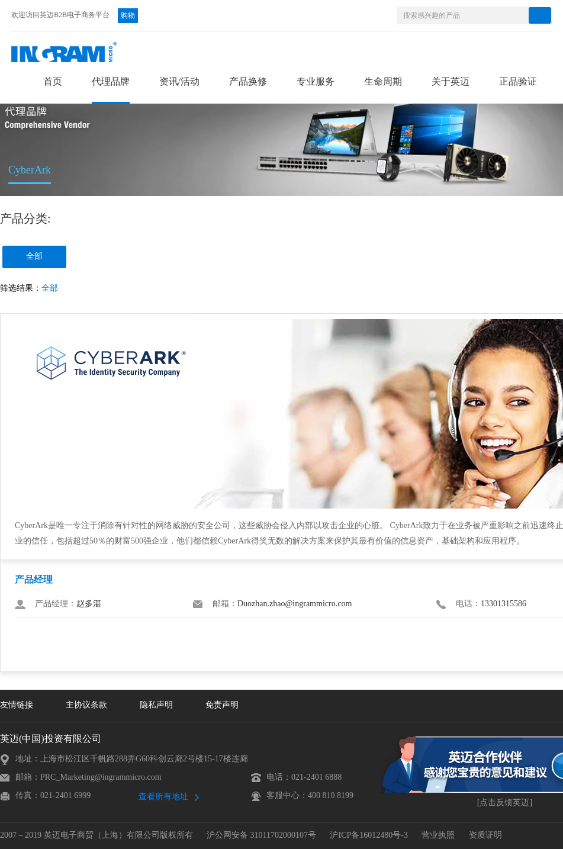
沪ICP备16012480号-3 (368, 835)
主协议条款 (86, 705)
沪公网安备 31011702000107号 (261, 835)
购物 (128, 16)
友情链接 (16, 705)
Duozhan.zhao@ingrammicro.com (294, 604)
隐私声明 (156, 705)
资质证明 (485, 835)
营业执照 (438, 835)
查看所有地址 (163, 797)
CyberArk (29, 170)
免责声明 (222, 705)
